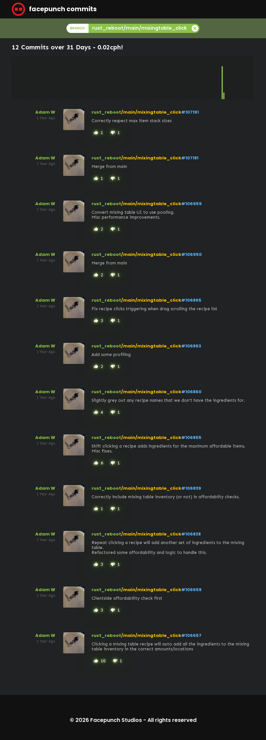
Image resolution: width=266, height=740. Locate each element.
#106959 (191, 204)
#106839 (191, 488)
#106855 (191, 437)
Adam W (45, 112)
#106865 (191, 300)
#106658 (191, 590)
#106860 (191, 392)
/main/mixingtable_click (151, 112)
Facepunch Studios (116, 720)
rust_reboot (106, 112)
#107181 (190, 158)
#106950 (191, 254)
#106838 (191, 534)
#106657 (191, 635)
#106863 (191, 346)
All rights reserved (172, 720)
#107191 (190, 112)
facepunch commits (54, 9)
